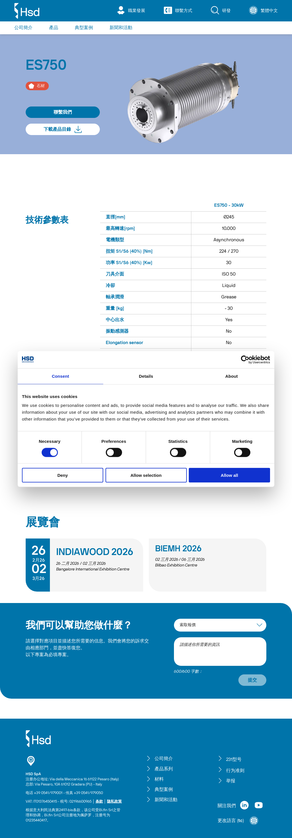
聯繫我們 (63, 112)
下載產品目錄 (63, 129)
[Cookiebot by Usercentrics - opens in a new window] (245, 359)
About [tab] (231, 375)
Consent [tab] (60, 375)
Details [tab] (146, 375)
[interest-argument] (220, 625)
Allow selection (145, 475)
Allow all (229, 475)
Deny (62, 475)
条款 (99, 801)
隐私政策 (114, 801)
